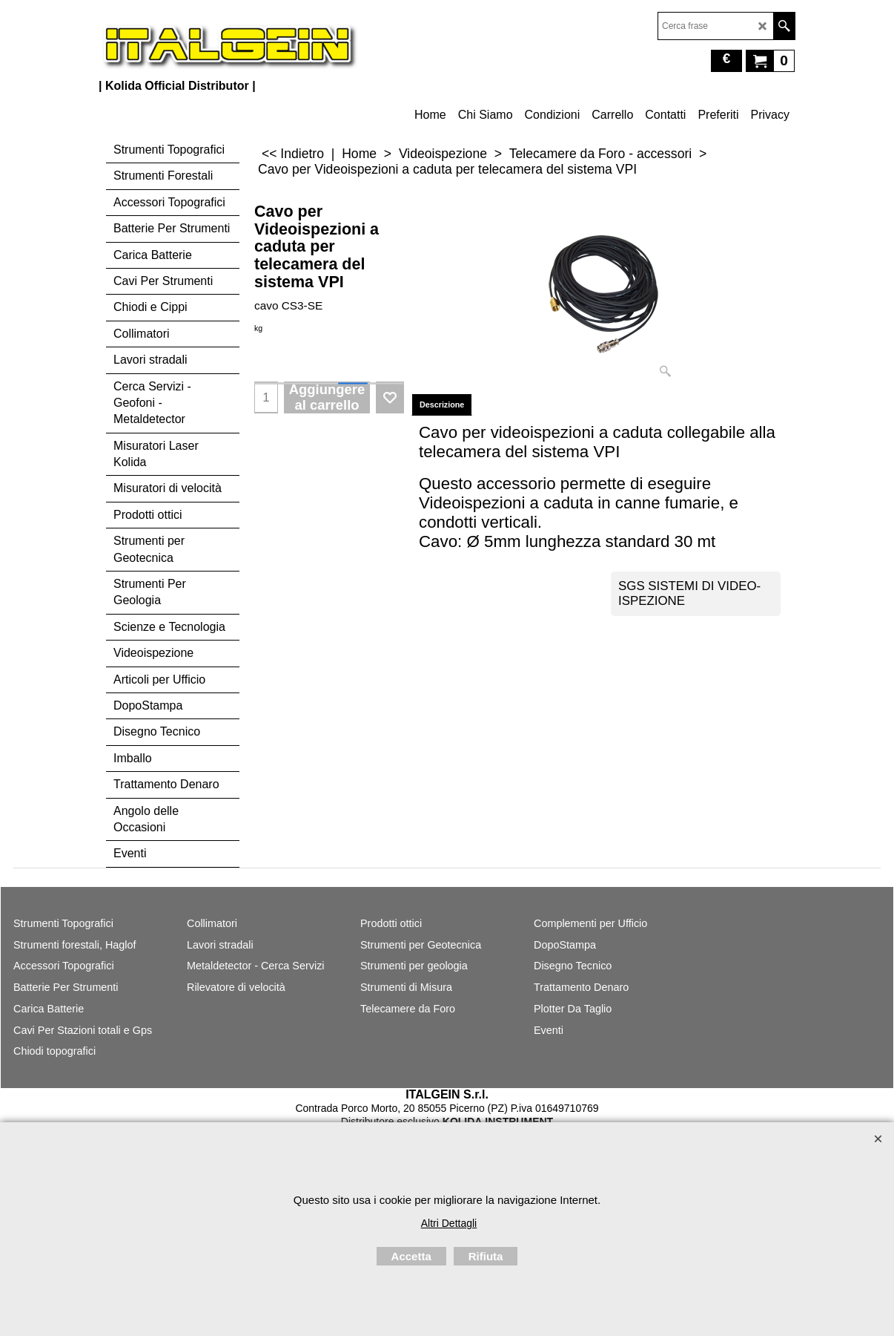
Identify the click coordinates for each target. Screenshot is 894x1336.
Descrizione (442, 404)
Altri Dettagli (449, 1223)
